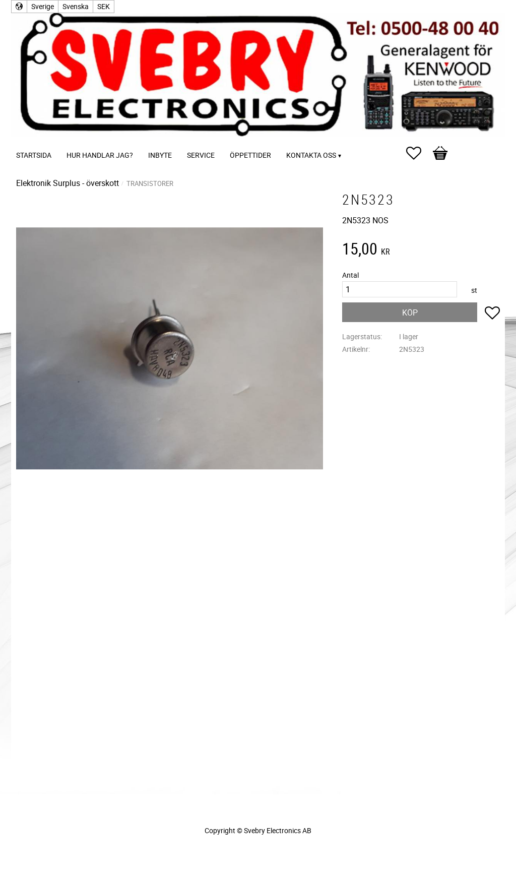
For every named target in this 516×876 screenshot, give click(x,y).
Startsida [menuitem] (33, 155)
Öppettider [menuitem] (250, 155)
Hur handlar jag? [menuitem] (100, 155)
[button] (418, 153)
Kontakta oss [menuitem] (311, 155)
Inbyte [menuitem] (160, 155)
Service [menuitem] (201, 155)
